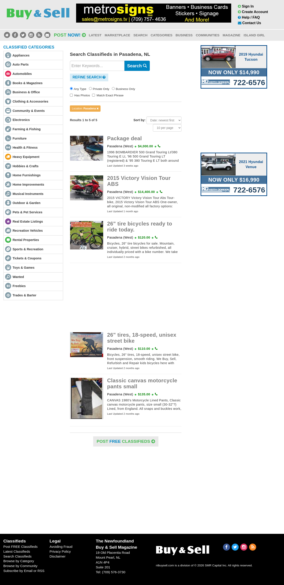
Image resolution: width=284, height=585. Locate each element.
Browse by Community (20, 566)
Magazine (231, 35)
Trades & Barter (24, 295)
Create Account (253, 12)
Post (70, 34)
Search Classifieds (17, 556)
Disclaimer (57, 556)
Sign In (246, 6)
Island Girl (254, 35)
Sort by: (139, 120)
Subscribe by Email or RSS (23, 571)
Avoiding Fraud (60, 546)
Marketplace (117, 35)
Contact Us (249, 23)
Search (140, 35)
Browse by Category (18, 561)
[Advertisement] (125, 297)
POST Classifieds (126, 441)
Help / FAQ (249, 17)
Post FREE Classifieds (20, 546)
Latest (95, 35)
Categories (161, 35)
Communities (207, 35)
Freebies (19, 286)
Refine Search (89, 77)
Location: (85, 108)
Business (184, 35)
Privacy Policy (60, 551)
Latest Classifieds (16, 551)
